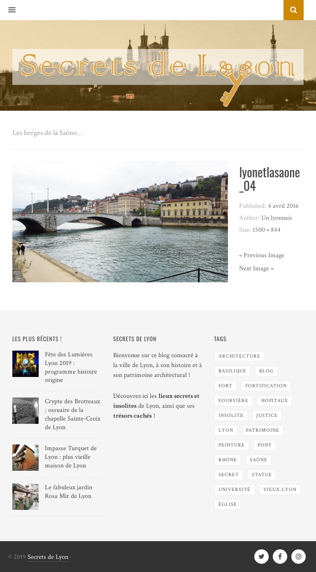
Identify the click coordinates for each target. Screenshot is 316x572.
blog (266, 371)
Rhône (227, 460)
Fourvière (233, 401)
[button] (8, 10)
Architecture (239, 356)
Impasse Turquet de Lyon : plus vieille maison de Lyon (71, 457)
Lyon (225, 430)
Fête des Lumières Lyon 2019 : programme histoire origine (71, 367)
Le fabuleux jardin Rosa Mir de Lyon (68, 491)
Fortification (266, 386)
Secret (228, 475)
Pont (265, 445)
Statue (262, 475)
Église (227, 504)
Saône (258, 460)
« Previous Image (261, 255)
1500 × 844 (267, 230)
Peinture (231, 445)
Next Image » (256, 268)
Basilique (232, 371)
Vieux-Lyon (280, 489)
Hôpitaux (274, 401)
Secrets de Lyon (48, 557)
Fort (225, 386)
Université (234, 489)
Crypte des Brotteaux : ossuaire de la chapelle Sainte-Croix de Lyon (72, 414)
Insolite (231, 415)
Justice (267, 415)
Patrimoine (262, 430)
